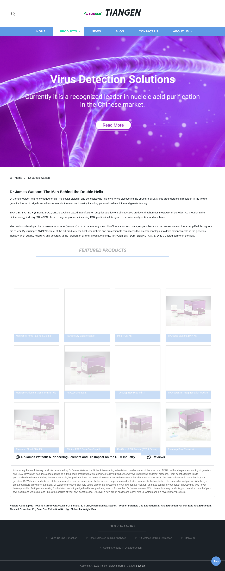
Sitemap (140, 565)
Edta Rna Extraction (199, 505)
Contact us (148, 33)
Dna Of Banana (70, 505)
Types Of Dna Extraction (64, 537)
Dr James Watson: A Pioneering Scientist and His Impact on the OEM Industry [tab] (75, 457)
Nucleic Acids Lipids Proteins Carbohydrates (35, 505)
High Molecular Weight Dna (80, 509)
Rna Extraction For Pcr (174, 505)
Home (40, 33)
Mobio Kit (191, 537)
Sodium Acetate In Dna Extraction (123, 547)
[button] (13, 14)
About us (181, 33)
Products (68, 33)
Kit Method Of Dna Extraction (156, 537)
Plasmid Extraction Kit (22, 509)
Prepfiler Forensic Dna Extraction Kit (139, 505)
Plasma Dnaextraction (103, 505)
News (96, 33)
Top (216, 560)
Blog (120, 33)
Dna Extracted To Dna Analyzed (109, 537)
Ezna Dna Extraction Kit (50, 509)
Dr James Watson (39, 177)
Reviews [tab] (156, 457)
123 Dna (85, 505)
